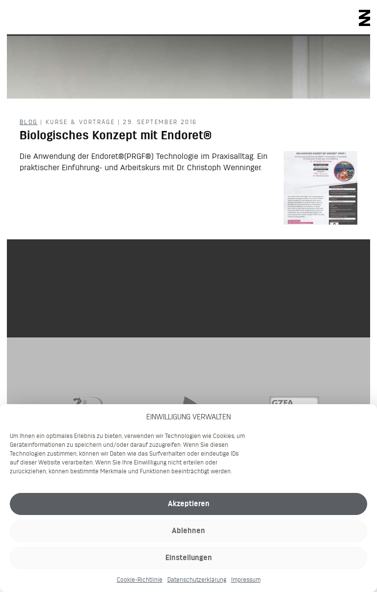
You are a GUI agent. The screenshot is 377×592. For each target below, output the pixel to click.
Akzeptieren (189, 503)
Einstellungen (188, 557)
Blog (29, 122)
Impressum (246, 579)
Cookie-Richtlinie (139, 579)
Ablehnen (188, 530)
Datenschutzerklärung (196, 579)
